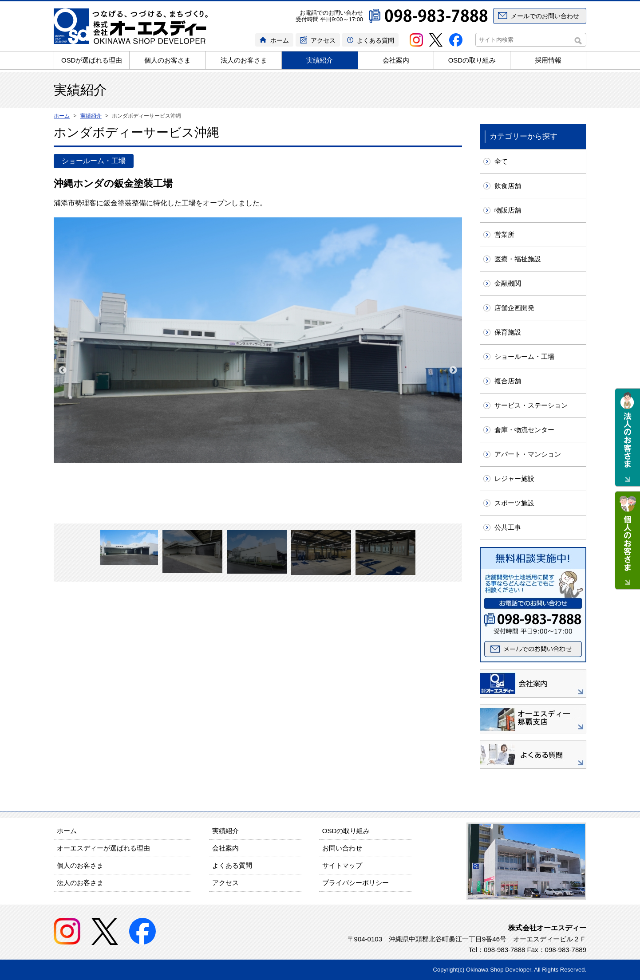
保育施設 (507, 332)
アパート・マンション (527, 454)
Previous (62, 370)
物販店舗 (507, 210)
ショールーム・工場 (524, 356)
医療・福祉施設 (517, 259)
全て (501, 161)
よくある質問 (375, 40)
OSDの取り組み (472, 60)
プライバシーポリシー (355, 882)
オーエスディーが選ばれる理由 (103, 848)
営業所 (504, 234)
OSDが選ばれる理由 (91, 60)
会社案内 (396, 60)
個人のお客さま (167, 60)
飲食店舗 (507, 185)
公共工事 (507, 527)
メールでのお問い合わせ (545, 16)
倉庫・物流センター (524, 429)
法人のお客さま (244, 60)
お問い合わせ (342, 848)
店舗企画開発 (514, 307)
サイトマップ (342, 865)
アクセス (323, 40)
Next (453, 370)
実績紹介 (319, 60)
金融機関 (507, 283)
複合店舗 (507, 381)
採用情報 (548, 60)
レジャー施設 (514, 478)
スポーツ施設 (514, 503)
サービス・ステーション (531, 405)
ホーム (279, 40)
